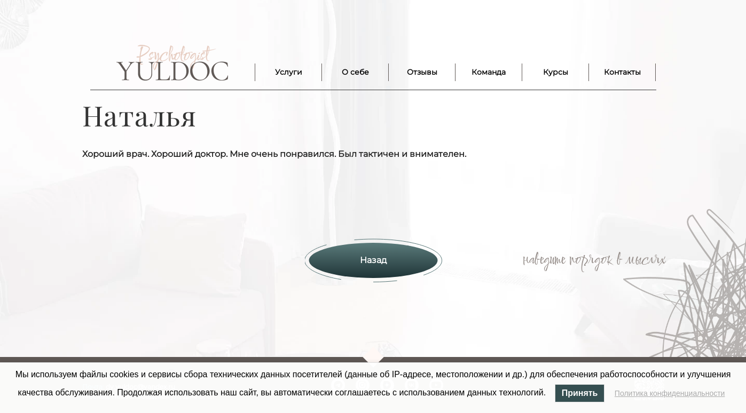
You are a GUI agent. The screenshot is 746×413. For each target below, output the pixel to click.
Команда (489, 72)
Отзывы (422, 72)
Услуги (288, 72)
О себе (355, 72)
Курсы (555, 72)
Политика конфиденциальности (670, 393)
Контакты (622, 72)
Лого (172, 63)
